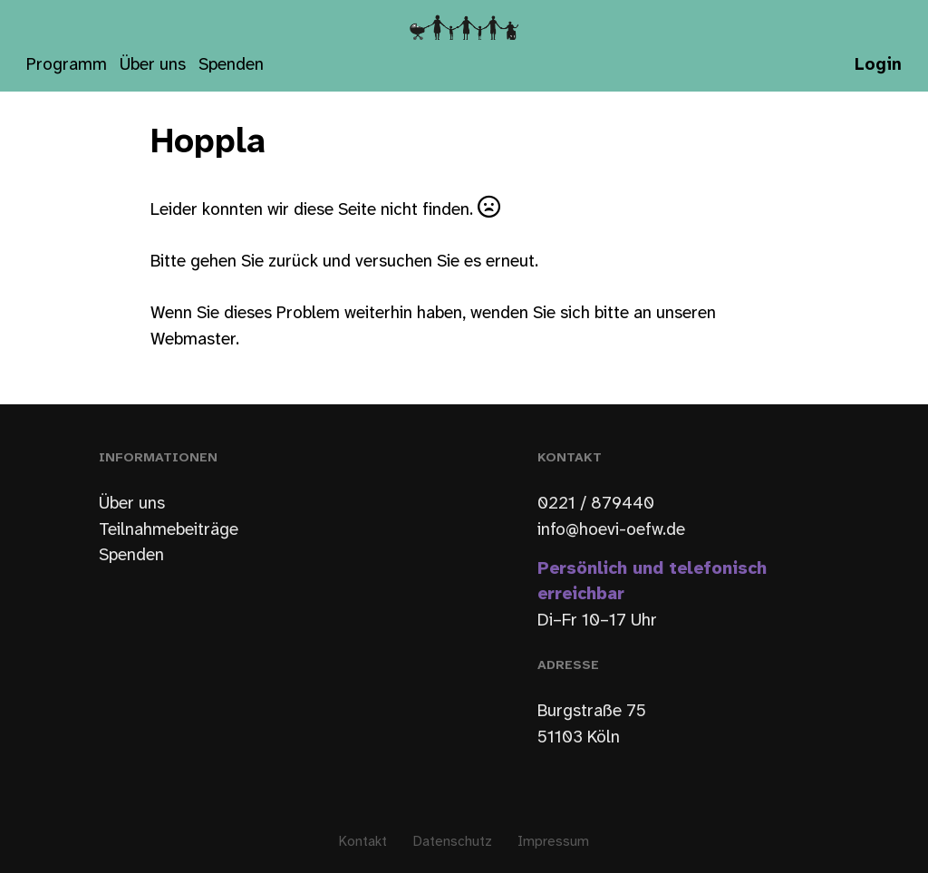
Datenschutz (452, 842)
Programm (66, 65)
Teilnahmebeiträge (168, 530)
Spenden (231, 65)
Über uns (153, 65)
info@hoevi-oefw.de (611, 530)
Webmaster (193, 340)
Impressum (553, 842)
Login (878, 65)
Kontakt (363, 842)
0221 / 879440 (595, 504)
